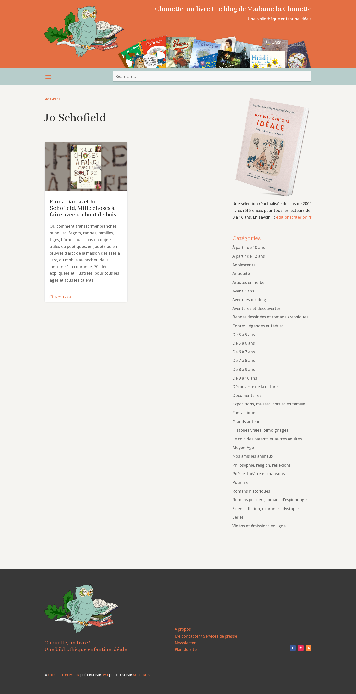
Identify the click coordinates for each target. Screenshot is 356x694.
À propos (183, 629)
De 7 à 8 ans (243, 360)
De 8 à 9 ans (243, 369)
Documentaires (246, 395)
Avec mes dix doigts (251, 299)
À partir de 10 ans (248, 247)
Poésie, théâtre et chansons (258, 473)
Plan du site (186, 649)
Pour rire (240, 482)
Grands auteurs (247, 421)
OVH (105, 675)
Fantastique (243, 412)
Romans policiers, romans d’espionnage (269, 499)
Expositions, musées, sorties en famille (268, 404)
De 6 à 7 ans (243, 352)
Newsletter (185, 643)
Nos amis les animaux (252, 456)
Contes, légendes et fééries (258, 326)
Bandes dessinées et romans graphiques (270, 317)
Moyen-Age (243, 447)
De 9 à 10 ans (244, 378)
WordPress (141, 675)
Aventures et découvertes (256, 308)
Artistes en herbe (248, 282)
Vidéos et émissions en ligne (259, 526)
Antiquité (241, 273)
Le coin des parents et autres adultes (267, 439)
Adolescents (243, 265)
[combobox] (212, 76)
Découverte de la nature (255, 386)
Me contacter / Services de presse (206, 636)
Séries (238, 517)
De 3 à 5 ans (243, 334)
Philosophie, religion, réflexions (261, 465)
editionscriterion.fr (294, 217)
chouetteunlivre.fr (63, 675)
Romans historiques (251, 491)
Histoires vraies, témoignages (260, 430)
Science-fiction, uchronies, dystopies (266, 508)
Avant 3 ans (243, 291)
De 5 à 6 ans (243, 343)
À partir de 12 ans (248, 256)
